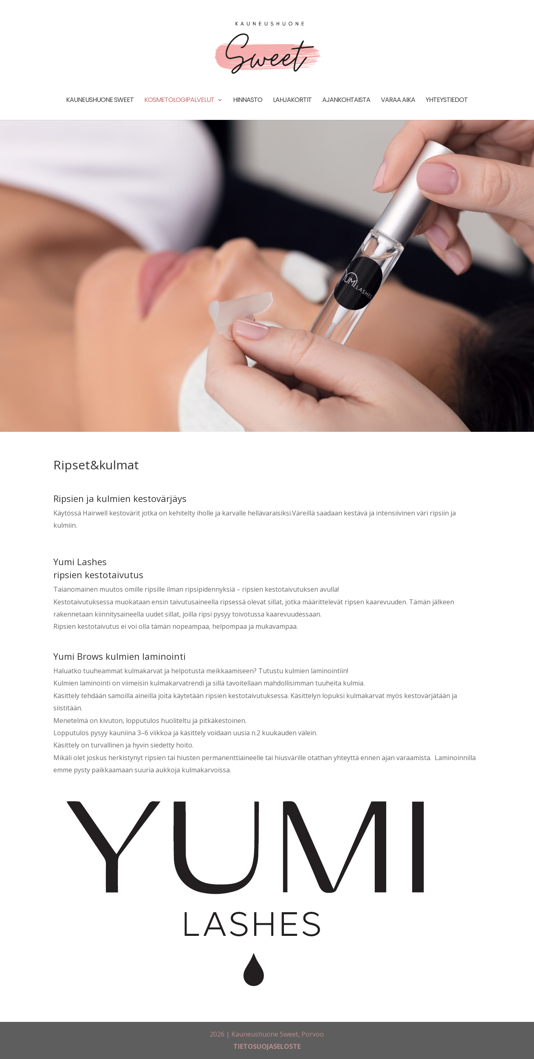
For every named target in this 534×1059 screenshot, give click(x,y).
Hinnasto (247, 100)
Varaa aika (398, 100)
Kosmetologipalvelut (179, 100)
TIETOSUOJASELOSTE (267, 1046)
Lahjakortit (292, 100)
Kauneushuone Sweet (100, 100)
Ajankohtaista (346, 100)
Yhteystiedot (447, 100)
